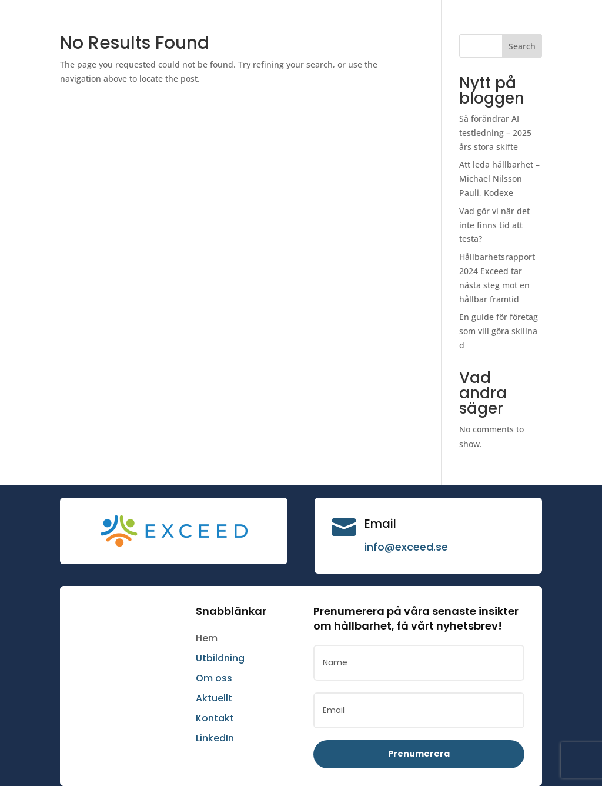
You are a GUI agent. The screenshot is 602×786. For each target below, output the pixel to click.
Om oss (214, 678)
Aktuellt (214, 698)
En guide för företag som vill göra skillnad (498, 331)
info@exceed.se (406, 546)
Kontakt (215, 718)
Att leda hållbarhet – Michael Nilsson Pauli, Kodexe (499, 178)
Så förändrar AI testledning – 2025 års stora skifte (495, 132)
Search (522, 46)
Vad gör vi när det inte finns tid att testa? (494, 225)
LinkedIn (215, 738)
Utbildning (220, 658)
